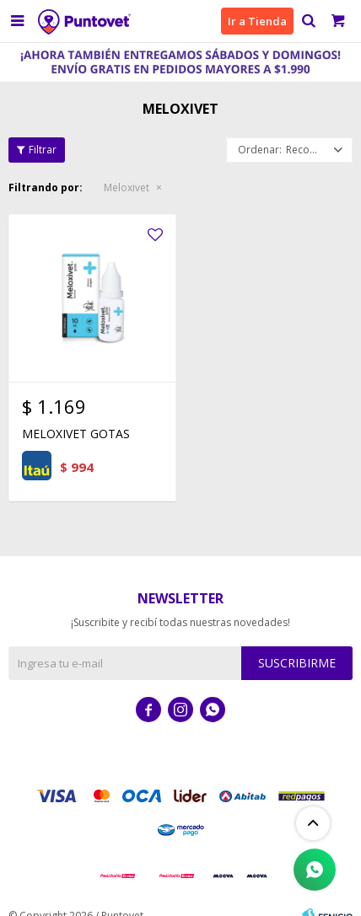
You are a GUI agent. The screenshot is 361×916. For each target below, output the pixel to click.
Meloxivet (126, 187)
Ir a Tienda (257, 21)
